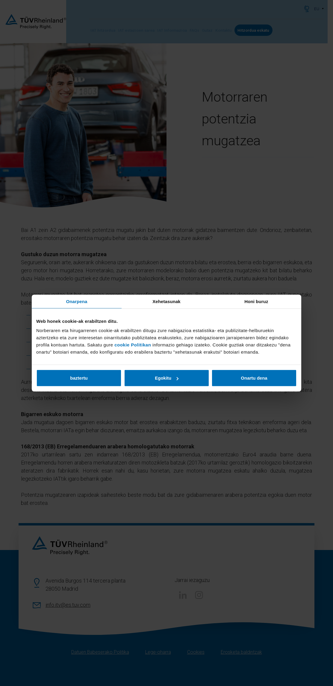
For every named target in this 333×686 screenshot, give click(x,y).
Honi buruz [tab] (256, 301)
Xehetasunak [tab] (166, 301)
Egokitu (166, 378)
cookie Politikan (132, 344)
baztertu (78, 378)
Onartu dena (254, 378)
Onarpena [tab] (76, 301)
